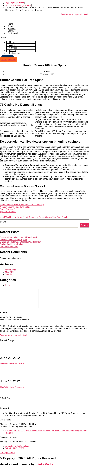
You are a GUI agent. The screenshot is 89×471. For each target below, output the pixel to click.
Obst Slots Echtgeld (9, 246)
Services (11, 28)
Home (10, 24)
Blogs (7, 285)
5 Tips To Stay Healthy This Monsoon (12, 387)
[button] (18, 37)
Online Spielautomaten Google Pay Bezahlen (20, 242)
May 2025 (9, 272)
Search (3, 222)
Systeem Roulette (8, 211)
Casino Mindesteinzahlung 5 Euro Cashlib (19, 237)
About (10, 26)
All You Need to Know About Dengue (12, 363)
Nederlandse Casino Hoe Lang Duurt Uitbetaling (22, 205)
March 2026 (10, 270)
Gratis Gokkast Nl (8, 209)
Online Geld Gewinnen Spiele (13, 240)
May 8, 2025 (48, 74)
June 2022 (10, 274)
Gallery (11, 31)
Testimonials (13, 33)
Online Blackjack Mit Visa (11, 244)
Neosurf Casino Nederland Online (15, 207)
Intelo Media (44, 464)
